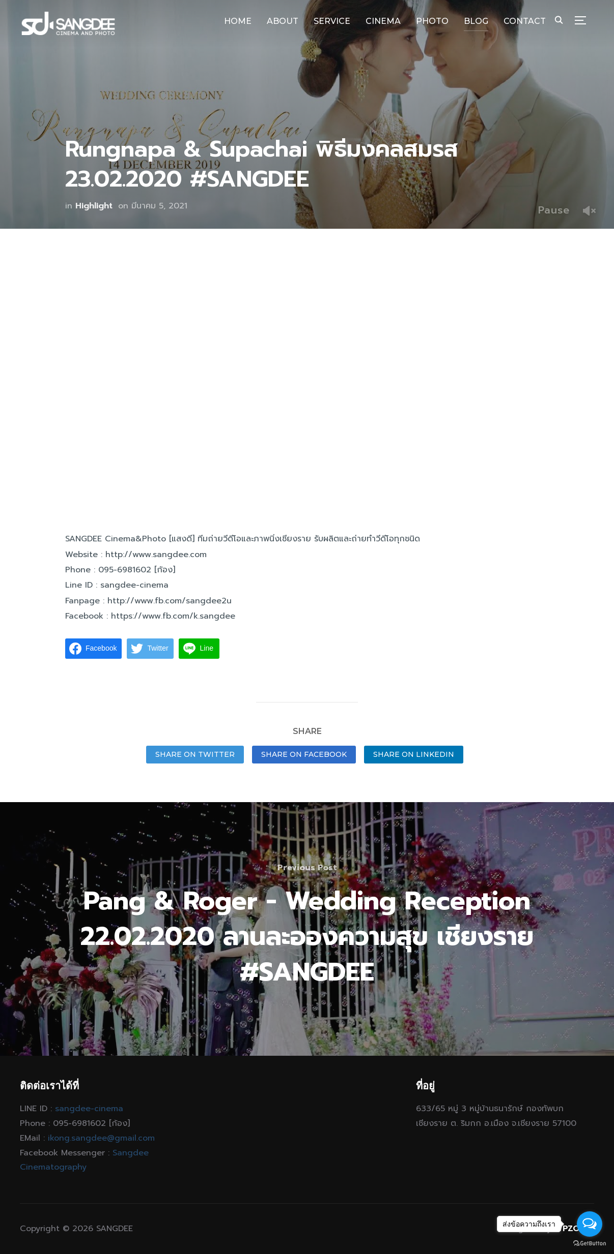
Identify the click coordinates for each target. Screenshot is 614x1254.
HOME (238, 21)
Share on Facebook (304, 754)
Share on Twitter (195, 754)
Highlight (94, 206)
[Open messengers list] (589, 1224)
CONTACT (525, 21)
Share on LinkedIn (413, 754)
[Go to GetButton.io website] (589, 1243)
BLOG (476, 21)
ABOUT (282, 21)
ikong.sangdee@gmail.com (101, 1138)
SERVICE (332, 21)
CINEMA (383, 21)
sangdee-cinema (89, 1109)
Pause (554, 210)
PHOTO (432, 21)
